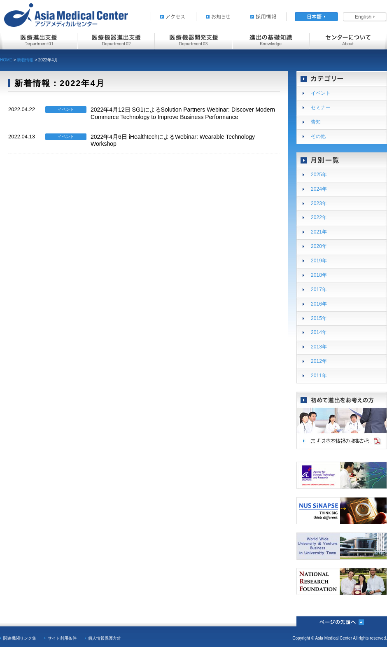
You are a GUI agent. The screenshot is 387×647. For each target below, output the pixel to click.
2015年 (319, 318)
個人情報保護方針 (104, 638)
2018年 (319, 275)
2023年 (319, 203)
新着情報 (25, 60)
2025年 (319, 175)
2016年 (319, 304)
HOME (6, 60)
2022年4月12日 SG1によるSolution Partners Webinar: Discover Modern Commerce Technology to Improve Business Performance (183, 113)
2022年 (319, 217)
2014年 (319, 332)
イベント (321, 93)
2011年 (319, 375)
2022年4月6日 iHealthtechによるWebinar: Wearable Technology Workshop (173, 140)
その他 (318, 136)
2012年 (319, 361)
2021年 (319, 232)
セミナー (321, 107)
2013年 (319, 347)
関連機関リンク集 (19, 638)
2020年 (319, 246)
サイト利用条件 (62, 638)
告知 (316, 122)
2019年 (319, 261)
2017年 (319, 289)
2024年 (319, 189)
